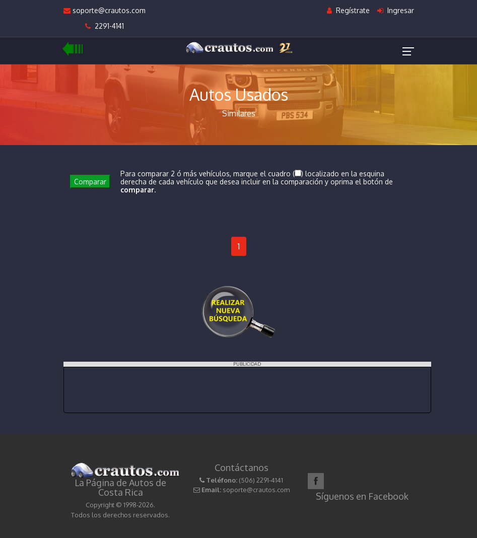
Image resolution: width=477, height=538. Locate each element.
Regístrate (348, 10)
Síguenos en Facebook (362, 496)
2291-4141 (104, 26)
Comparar (90, 181)
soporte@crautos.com (104, 10)
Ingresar (395, 10)
